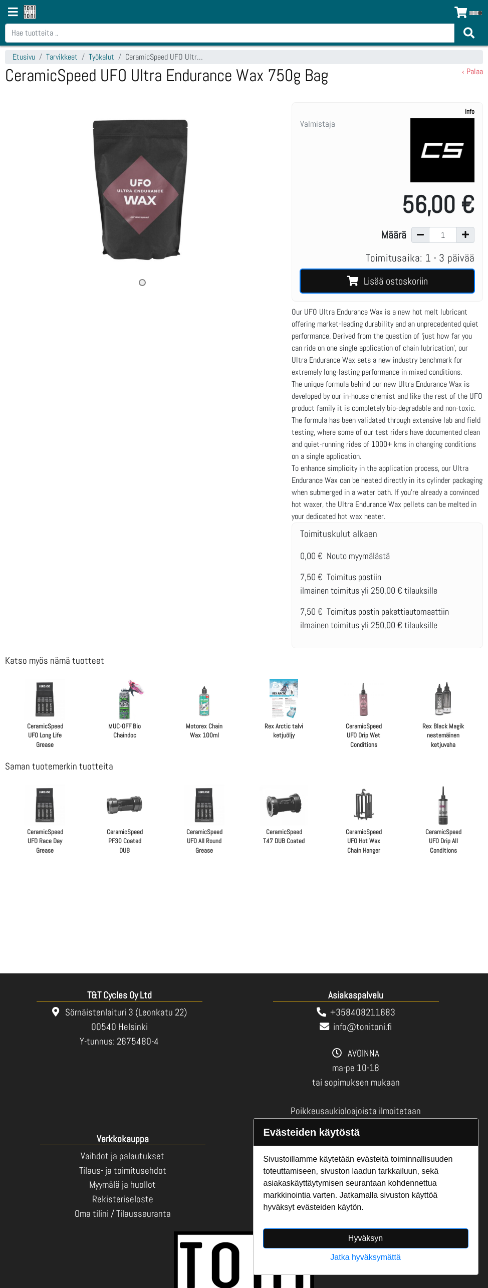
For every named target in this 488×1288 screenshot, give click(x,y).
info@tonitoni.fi (362, 1026)
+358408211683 (362, 1012)
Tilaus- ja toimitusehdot (122, 1170)
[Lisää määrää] (465, 234)
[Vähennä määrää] (420, 234)
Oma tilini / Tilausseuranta (123, 1213)
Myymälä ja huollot (122, 1184)
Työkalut (101, 57)
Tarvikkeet (62, 57)
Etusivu (24, 57)
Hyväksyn (365, 1238)
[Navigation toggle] (13, 13)
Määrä (393, 234)
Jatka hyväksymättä (365, 1257)
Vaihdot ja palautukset (122, 1156)
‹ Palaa (472, 71)
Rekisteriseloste (122, 1199)
